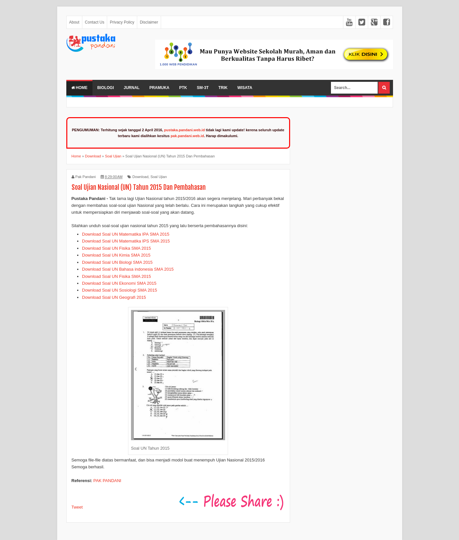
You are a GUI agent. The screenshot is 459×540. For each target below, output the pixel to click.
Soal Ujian (158, 177)
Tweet (77, 507)
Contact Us (94, 22)
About (74, 22)
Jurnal (132, 87)
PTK (183, 87)
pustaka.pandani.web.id (184, 130)
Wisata (245, 87)
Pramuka (159, 87)
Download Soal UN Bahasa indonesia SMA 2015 (127, 269)
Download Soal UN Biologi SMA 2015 (117, 262)
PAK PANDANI (107, 480)
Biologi (105, 87)
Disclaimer (149, 22)
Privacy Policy (122, 22)
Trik (223, 87)
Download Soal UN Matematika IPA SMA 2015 (125, 234)
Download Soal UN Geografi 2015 (114, 297)
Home (79, 87)
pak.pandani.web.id (187, 136)
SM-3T (203, 87)
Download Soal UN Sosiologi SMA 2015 (119, 290)
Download (140, 177)
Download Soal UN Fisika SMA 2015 (116, 248)
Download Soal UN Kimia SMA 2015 (116, 255)
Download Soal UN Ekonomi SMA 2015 (119, 283)
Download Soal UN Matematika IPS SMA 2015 (126, 241)
